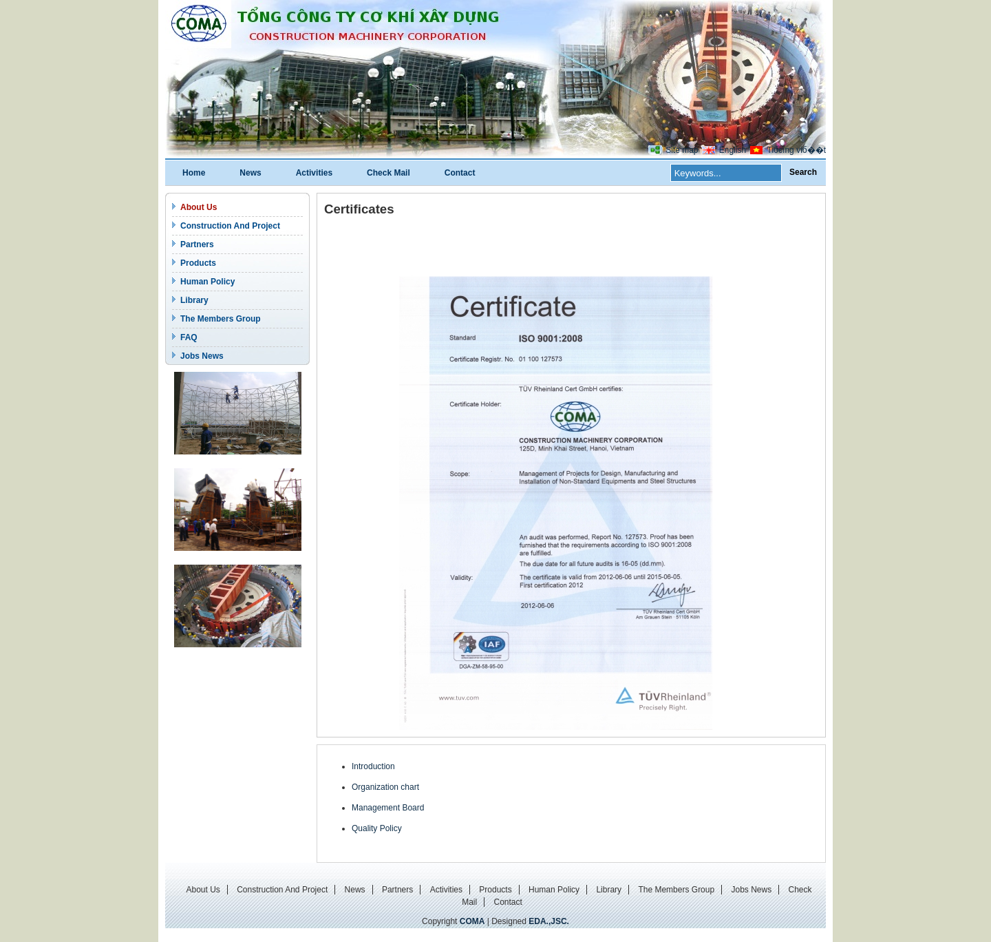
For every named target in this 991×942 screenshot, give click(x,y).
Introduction (373, 766)
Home (193, 173)
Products (198, 263)
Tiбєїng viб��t (796, 150)
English (732, 150)
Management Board (388, 808)
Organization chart (385, 787)
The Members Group (220, 319)
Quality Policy (377, 828)
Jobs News (202, 356)
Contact (460, 173)
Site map (681, 150)
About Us (198, 207)
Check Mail (388, 173)
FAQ (189, 337)
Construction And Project (230, 226)
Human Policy (207, 281)
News (250, 173)
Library (194, 300)
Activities (314, 173)
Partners (197, 244)
